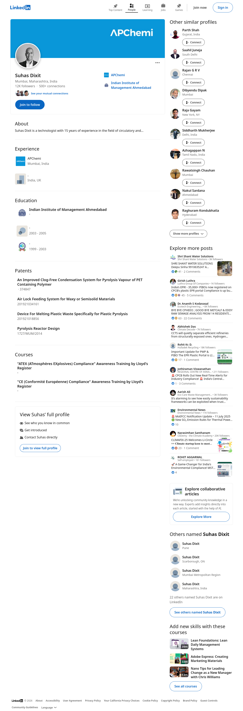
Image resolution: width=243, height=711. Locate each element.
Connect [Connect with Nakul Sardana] (193, 203)
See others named (198, 612)
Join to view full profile (40, 448)
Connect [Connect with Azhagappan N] (193, 162)
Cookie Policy (150, 700)
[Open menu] (157, 63)
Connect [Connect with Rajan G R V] (193, 82)
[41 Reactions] (176, 271)
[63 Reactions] (176, 318)
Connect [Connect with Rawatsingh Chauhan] (193, 183)
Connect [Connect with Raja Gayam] (193, 122)
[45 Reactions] (178, 295)
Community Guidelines (25, 707)
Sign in (223, 7)
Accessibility (53, 700)
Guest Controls (209, 700)
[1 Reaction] (174, 383)
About (39, 700)
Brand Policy (190, 700)
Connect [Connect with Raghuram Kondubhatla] (193, 223)
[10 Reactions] (174, 424)
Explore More (201, 517)
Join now (200, 7)
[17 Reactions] (176, 360)
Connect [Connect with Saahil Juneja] (193, 62)
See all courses (186, 686)
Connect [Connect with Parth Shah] (193, 42)
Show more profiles (188, 233)
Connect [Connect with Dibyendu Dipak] (193, 102)
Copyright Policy (170, 700)
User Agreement (72, 700)
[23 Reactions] (176, 448)
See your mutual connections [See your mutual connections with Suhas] (49, 93)
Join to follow (30, 104)
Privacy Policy (93, 700)
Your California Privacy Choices (121, 700)
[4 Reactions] (174, 472)
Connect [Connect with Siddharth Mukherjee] (193, 142)
